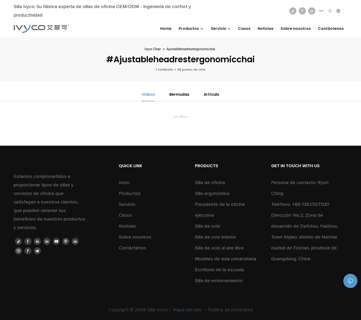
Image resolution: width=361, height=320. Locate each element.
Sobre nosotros (135, 237)
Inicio (124, 182)
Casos (125, 215)
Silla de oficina (210, 182)
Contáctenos (132, 248)
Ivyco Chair (153, 49)
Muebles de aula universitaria (225, 259)
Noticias (127, 226)
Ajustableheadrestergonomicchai (191, 49)
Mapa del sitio (187, 309)
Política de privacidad (230, 309)
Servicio (127, 204)
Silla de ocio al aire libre (219, 248)
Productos (130, 193)
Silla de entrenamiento (218, 280)
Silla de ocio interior (215, 237)
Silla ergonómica (212, 193)
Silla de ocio (207, 226)
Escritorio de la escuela (219, 269)
